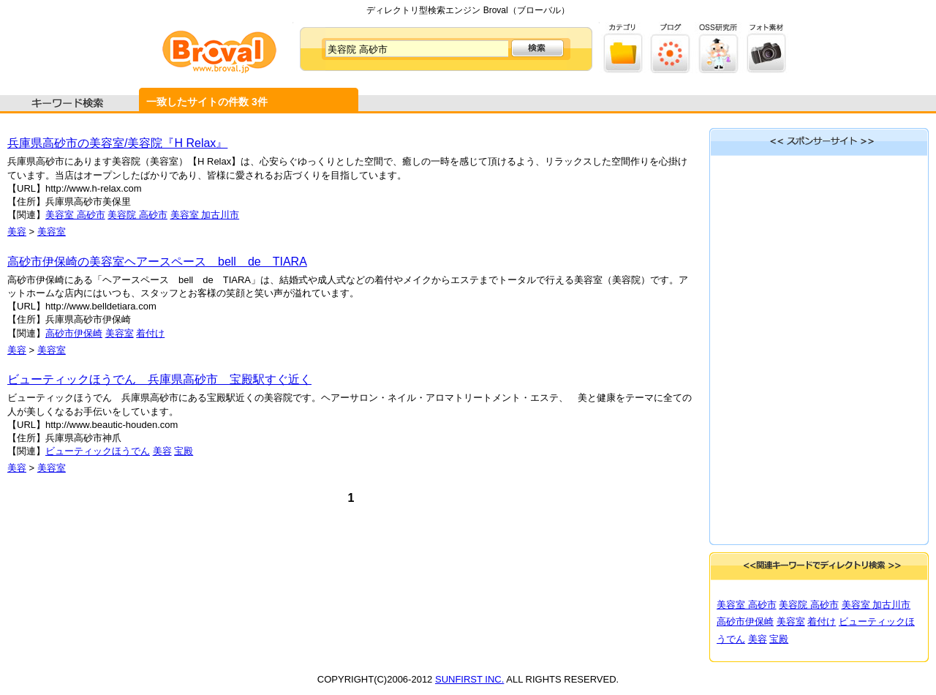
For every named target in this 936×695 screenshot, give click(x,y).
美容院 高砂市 (137, 214)
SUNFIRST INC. (469, 679)
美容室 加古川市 (205, 214)
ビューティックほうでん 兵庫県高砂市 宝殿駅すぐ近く (159, 379)
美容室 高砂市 (75, 214)
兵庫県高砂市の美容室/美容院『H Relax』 (117, 143)
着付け (150, 333)
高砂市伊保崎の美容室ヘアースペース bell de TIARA (157, 261)
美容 (16, 231)
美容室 (51, 231)
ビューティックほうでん (97, 451)
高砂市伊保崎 (73, 333)
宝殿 (183, 451)
